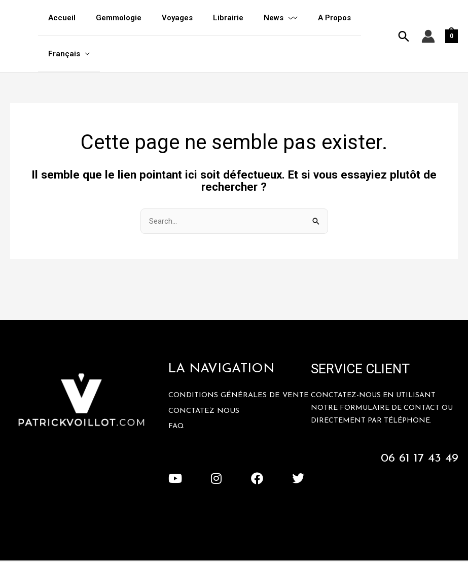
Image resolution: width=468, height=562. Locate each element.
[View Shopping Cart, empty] (451, 36)
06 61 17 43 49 (418, 459)
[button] (404, 36)
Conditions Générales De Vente (225, 401)
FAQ (176, 436)
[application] (265, 18)
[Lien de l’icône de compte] (428, 37)
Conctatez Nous (205, 421)
